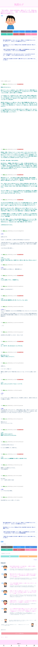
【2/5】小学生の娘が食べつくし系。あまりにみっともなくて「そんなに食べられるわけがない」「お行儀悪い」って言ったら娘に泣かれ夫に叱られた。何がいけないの (19, 55)
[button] (31, 34)
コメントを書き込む (19, 634)
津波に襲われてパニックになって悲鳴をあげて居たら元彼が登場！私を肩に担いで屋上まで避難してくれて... (19, 45)
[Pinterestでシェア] (19, 34)
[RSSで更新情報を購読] (28, 556)
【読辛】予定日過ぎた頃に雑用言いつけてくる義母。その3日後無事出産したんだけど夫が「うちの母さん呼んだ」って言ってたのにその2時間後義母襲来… (19, 50)
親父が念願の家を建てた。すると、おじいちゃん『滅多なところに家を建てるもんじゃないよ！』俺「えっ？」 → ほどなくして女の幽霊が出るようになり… (19, 41)
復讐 (2, 541)
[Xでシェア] (7, 31)
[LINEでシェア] (7, 34)
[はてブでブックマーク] (31, 31)
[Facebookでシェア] (19, 31)
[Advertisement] (19, 72)
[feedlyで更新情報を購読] (10, 556)
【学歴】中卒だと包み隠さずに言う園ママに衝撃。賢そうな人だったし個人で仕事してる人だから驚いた (19, 59)
